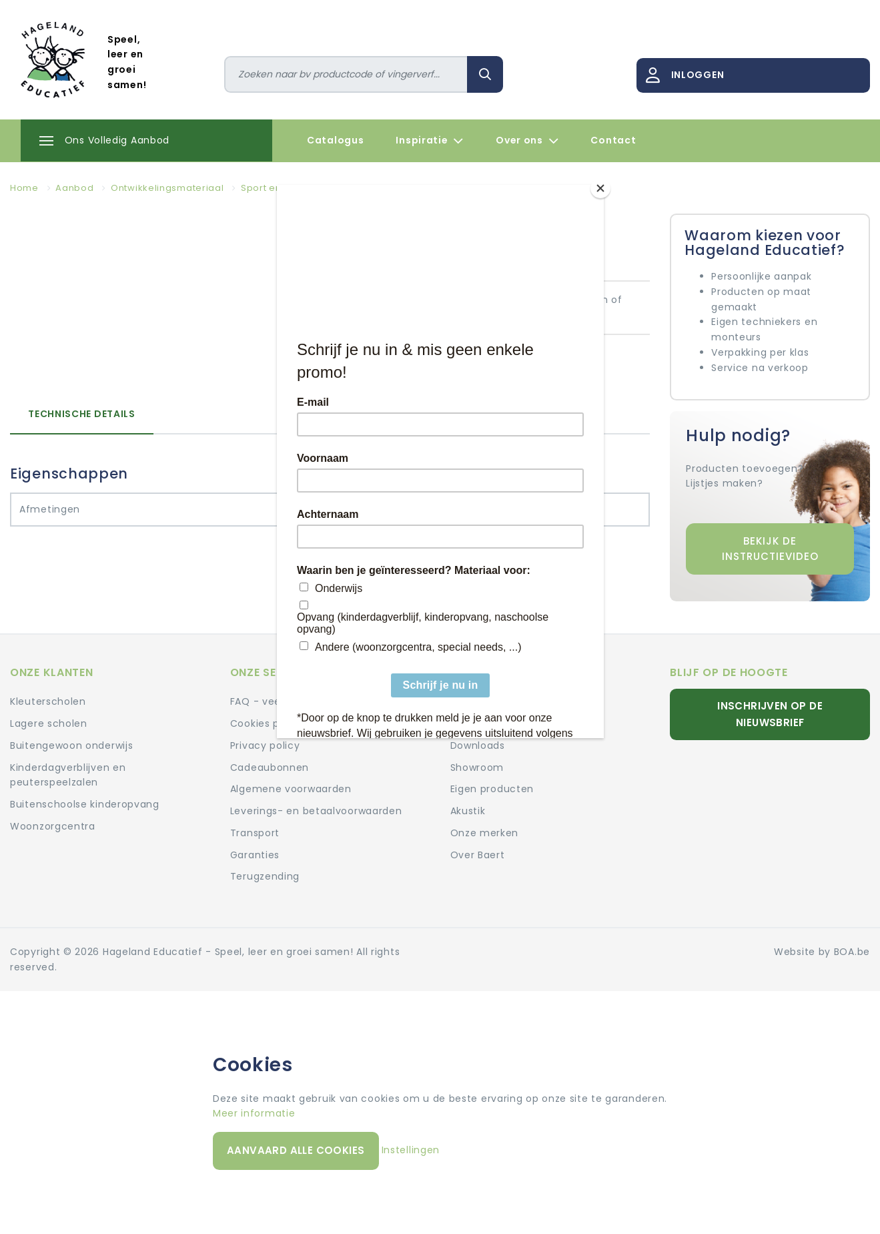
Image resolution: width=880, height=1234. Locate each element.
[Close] (600, 188)
